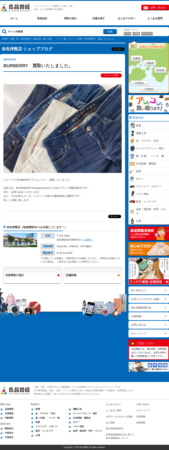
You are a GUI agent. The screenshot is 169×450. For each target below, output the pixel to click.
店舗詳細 (71, 275)
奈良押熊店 (25, 39)
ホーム (14, 18)
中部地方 (149, 89)
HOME (5, 39)
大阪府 (150, 63)
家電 (37, 409)
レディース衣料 (75, 39)
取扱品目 (42, 18)
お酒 (37, 435)
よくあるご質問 (113, 410)
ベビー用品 (78, 426)
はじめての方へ (127, 18)
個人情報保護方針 (141, 307)
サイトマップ (138, 333)
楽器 (37, 422)
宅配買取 (9, 418)
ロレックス (147, 33)
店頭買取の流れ (14, 275)
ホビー (76, 422)
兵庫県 (136, 58)
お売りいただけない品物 (145, 299)
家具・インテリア (44, 431)
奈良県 (160, 70)
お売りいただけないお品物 (119, 416)
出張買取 (9, 413)
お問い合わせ (158, 7)
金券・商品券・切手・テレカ (87, 431)
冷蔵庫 (136, 33)
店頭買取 (9, 409)
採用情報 (140, 422)
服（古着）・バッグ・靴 (54, 39)
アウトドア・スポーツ (46, 426)
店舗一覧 (14, 39)
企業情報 (136, 316)
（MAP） (88, 239)
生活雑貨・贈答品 (82, 418)
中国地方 (139, 83)
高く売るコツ (138, 290)
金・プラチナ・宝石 (45, 413)
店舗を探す (98, 18)
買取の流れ (70, 18)
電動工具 (77, 409)
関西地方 (9, 428)
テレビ (127, 33)
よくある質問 (155, 18)
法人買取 (110, 422)
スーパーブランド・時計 (85, 413)
